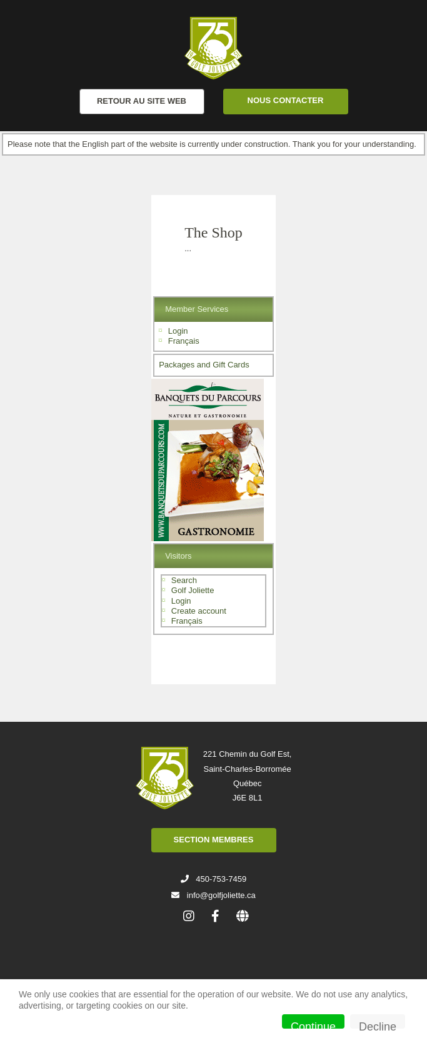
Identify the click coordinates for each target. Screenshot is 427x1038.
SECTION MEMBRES (214, 839)
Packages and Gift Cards (204, 364)
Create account (198, 611)
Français (183, 341)
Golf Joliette (192, 590)
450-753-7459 (221, 879)
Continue (313, 1025)
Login (178, 331)
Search (184, 580)
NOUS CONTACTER (286, 100)
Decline (377, 1025)
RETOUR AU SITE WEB (141, 101)
